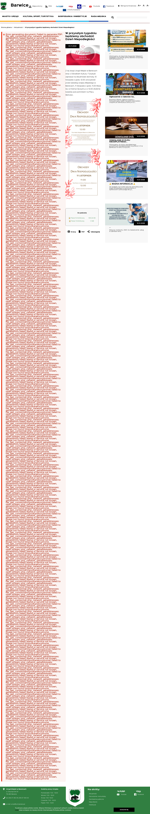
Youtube (96, 6)
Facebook (110, 6)
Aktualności (18, 27)
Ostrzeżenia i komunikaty (97, 796)
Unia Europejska (73, 10)
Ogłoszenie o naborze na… (122, 97)
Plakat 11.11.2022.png (77, 221)
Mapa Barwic (93, 802)
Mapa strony (37, 6)
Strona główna (6, 27)
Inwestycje (92, 804)
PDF (83, 232)
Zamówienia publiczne (96, 799)
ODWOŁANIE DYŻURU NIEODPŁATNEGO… (119, 141)
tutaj (17, 810)
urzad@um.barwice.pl (18, 804)
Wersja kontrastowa (128, 6)
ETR (84, 6)
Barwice (20, 5)
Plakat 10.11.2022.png (77, 218)
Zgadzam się (124, 809)
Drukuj (73, 232)
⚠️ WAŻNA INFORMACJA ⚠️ (122, 184)
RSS (50, 6)
